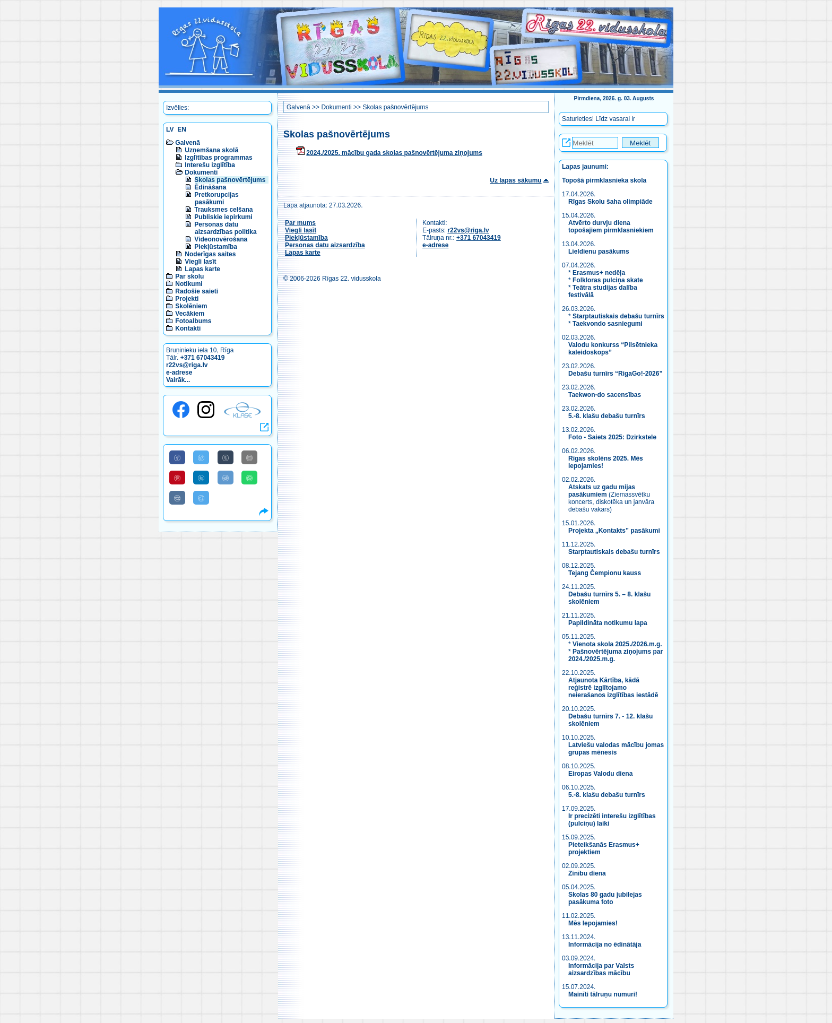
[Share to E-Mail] (249, 457)
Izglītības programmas (218, 157)
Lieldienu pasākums (598, 251)
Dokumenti (201, 172)
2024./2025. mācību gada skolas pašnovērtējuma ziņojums (394, 153)
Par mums (300, 223)
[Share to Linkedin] (201, 477)
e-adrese (179, 372)
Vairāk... (178, 380)
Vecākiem (189, 313)
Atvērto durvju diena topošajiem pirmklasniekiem (611, 226)
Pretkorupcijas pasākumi (216, 198)
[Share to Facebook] (177, 457)
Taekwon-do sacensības (604, 394)
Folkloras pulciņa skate (608, 280)
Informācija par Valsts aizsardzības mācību (601, 969)
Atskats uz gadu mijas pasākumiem (601, 490)
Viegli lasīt (200, 261)
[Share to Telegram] (201, 498)
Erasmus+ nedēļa (599, 272)
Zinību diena (587, 873)
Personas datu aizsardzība (325, 245)
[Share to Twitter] (201, 457)
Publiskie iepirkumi (223, 217)
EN (181, 129)
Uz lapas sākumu (515, 180)
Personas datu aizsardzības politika (225, 228)
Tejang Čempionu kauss (604, 573)
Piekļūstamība (215, 246)
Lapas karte (202, 269)
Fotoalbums (193, 321)
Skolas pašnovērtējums (229, 180)
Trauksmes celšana (223, 209)
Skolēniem (191, 306)
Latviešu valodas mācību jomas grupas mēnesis (616, 748)
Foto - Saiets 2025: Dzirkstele (612, 437)
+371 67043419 (202, 357)
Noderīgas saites (210, 254)
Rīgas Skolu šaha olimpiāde (610, 201)
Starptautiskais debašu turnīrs (618, 316)
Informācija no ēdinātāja (604, 944)
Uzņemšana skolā (211, 150)
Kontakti (188, 328)
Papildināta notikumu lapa (607, 623)
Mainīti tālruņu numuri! (602, 994)
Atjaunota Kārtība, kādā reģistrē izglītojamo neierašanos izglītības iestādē (613, 688)
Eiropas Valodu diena (600, 773)
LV (170, 129)
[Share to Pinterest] (177, 477)
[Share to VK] (177, 498)
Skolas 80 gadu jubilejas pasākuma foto (605, 898)
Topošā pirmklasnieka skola (604, 180)
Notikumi (188, 284)
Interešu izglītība (210, 165)
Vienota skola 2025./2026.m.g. (617, 644)
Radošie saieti (196, 291)
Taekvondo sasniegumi (608, 323)
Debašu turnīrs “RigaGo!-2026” (615, 373)
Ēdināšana (210, 187)
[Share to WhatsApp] (249, 477)
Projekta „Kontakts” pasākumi (614, 530)
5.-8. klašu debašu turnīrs (607, 416)
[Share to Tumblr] (225, 457)
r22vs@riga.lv (186, 365)
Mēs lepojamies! (593, 923)
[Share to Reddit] (225, 477)
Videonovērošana (220, 239)
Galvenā (187, 142)
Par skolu (189, 276)
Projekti (186, 298)
